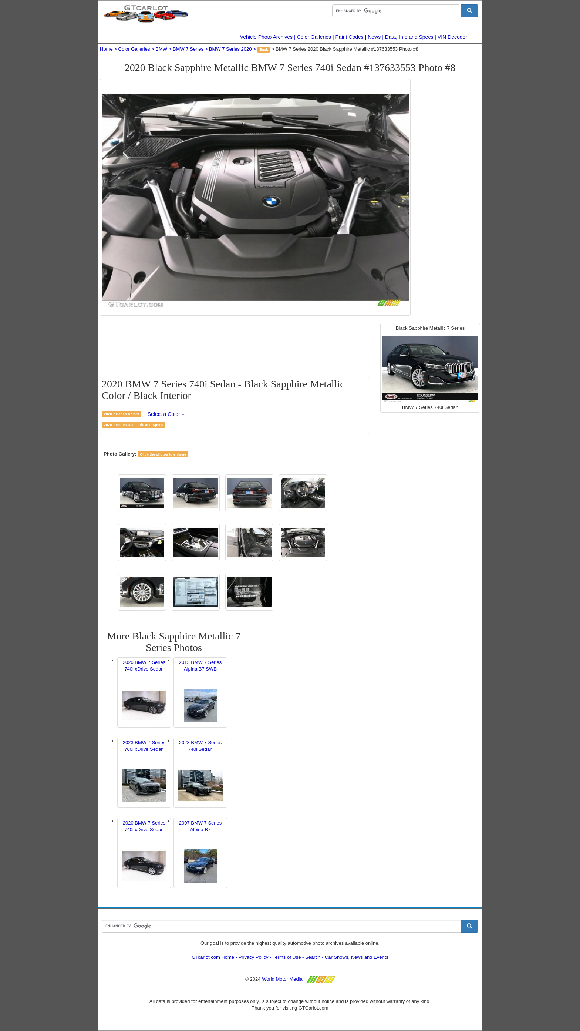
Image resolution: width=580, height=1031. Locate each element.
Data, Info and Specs (409, 37)
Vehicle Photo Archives (266, 37)
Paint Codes (349, 37)
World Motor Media (282, 979)
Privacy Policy (254, 957)
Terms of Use (287, 957)
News (374, 37)
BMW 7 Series (188, 49)
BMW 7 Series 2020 (230, 49)
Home (106, 49)
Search (312, 957)
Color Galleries (314, 37)
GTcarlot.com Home (213, 957)
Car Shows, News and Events (356, 957)
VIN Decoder (452, 37)
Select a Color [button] (166, 414)
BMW (161, 49)
